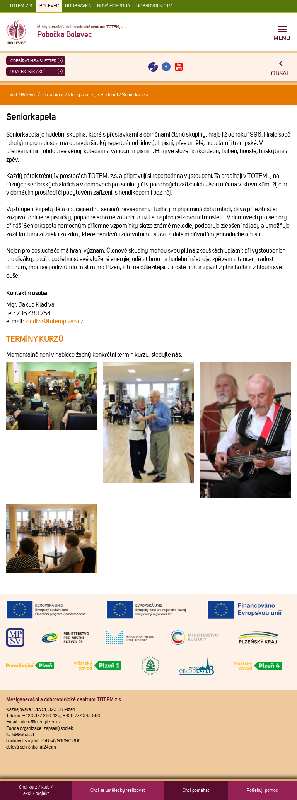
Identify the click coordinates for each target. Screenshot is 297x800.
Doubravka (78, 6)
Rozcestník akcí (27, 72)
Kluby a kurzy (82, 94)
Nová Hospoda (113, 6)
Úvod (11, 94)
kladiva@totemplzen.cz (54, 321)
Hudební (109, 94)
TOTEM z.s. (21, 6)
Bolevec (49, 6)
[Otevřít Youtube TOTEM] (179, 67)
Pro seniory (52, 94)
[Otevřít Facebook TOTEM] (165, 67)
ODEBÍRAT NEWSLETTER (33, 61)
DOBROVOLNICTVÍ (154, 6)
